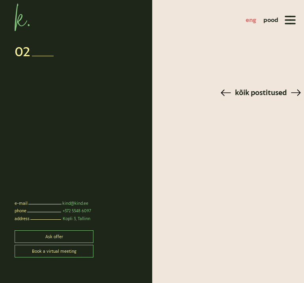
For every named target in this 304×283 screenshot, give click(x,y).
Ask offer (54, 236)
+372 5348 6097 (77, 210)
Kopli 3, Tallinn (76, 218)
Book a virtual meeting (54, 251)
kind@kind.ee (75, 203)
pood (270, 20)
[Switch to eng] (251, 20)
